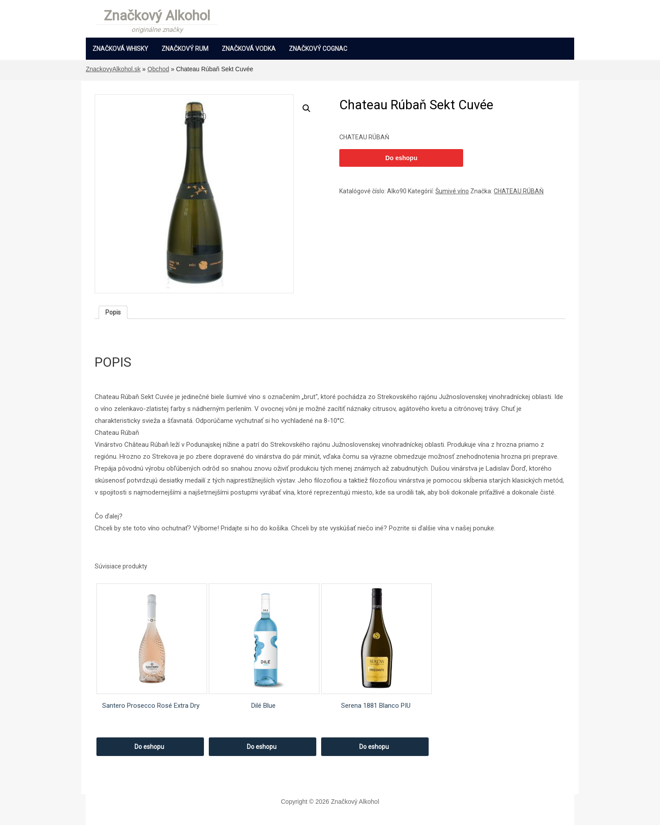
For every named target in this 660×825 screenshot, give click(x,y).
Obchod (158, 69)
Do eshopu (401, 157)
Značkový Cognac (318, 48)
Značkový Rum (184, 48)
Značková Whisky (120, 48)
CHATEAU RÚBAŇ (519, 191)
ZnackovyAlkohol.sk (113, 69)
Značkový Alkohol (157, 16)
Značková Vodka (249, 48)
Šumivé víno (452, 191)
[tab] (113, 312)
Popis (113, 312)
